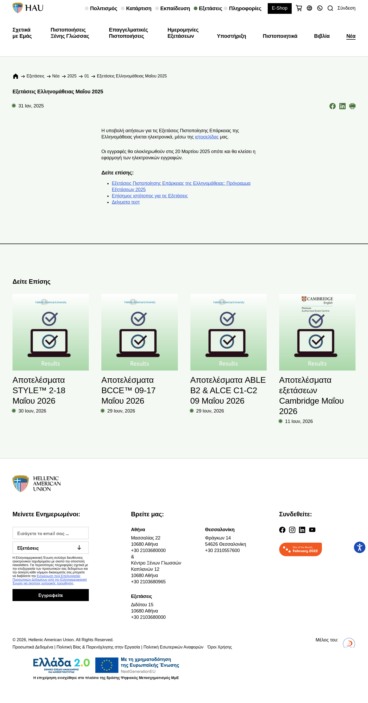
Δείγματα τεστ (126, 202)
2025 (72, 76)
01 (86, 76)
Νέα (350, 36)
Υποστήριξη (231, 36)
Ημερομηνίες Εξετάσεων (183, 33)
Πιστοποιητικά (280, 36)
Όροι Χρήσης (220, 647)
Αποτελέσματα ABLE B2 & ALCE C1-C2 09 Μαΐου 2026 (228, 390)
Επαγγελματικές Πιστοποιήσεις (128, 33)
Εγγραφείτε (50, 594)
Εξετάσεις (36, 76)
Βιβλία (322, 36)
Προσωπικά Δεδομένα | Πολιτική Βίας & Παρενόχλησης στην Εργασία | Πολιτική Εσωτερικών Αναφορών (108, 647)
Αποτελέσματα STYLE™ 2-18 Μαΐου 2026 (39, 390)
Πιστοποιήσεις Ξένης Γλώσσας (70, 33)
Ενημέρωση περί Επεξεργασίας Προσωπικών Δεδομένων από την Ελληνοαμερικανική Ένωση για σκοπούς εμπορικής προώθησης (50, 579)
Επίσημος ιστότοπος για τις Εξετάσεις (150, 195)
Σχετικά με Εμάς (22, 33)
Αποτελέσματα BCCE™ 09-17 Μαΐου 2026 (128, 390)
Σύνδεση (346, 8)
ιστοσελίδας (207, 137)
